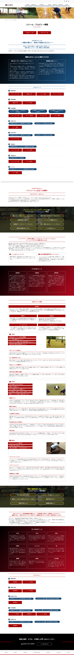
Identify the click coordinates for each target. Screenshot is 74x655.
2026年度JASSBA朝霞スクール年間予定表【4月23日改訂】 (18, 111)
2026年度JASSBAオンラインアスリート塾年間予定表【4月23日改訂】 (22, 168)
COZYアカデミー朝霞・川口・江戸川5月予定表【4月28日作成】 (47, 608)
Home (6, 19)
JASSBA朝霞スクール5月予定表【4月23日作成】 (56, 111)
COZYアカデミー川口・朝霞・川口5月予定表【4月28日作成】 (47, 620)
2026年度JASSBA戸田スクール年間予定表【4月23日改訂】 (20, 134)
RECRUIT (55, 5)
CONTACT (61, 5)
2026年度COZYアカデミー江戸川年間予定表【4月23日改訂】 (21, 597)
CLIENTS (41, 5)
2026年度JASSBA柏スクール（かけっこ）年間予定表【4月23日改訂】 (22, 145)
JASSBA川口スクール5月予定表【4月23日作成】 (44, 123)
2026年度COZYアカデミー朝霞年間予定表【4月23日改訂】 (20, 608)
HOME (6, 650)
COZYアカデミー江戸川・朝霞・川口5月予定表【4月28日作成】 (47, 597)
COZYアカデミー (44, 32)
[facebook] (64, 1)
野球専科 (15, 581)
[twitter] (66, 1)
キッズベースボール (57, 94)
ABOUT (28, 5)
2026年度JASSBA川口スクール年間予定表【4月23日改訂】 (20, 123)
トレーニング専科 (29, 581)
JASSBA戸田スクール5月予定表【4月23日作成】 (44, 134)
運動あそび (29, 94)
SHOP (67, 5)
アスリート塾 (43, 94)
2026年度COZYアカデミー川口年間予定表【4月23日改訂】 (20, 620)
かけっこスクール (15, 94)
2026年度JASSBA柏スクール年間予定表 (17, 156)
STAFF (49, 5)
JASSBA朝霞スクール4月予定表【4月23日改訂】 (38, 111)
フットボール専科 (43, 612)
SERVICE (33, 5)
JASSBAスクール (29, 32)
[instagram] (68, 1)
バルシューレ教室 (29, 115)
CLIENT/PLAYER (37, 650)
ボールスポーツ (43, 115)
